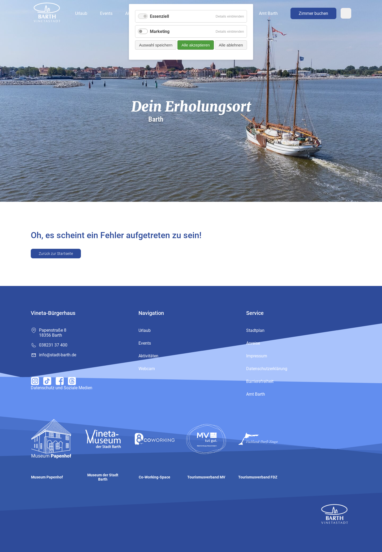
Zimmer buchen (313, 13)
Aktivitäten (148, 355)
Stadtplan (255, 330)
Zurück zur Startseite (56, 253)
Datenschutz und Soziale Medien (61, 387)
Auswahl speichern (155, 45)
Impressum (256, 355)
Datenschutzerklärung (266, 368)
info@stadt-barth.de (57, 354)
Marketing (160, 31)
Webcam (346, 13)
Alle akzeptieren (195, 45)
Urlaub (81, 13)
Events (106, 13)
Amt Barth (268, 13)
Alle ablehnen (231, 45)
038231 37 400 (53, 345)
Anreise (253, 343)
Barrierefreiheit (260, 381)
